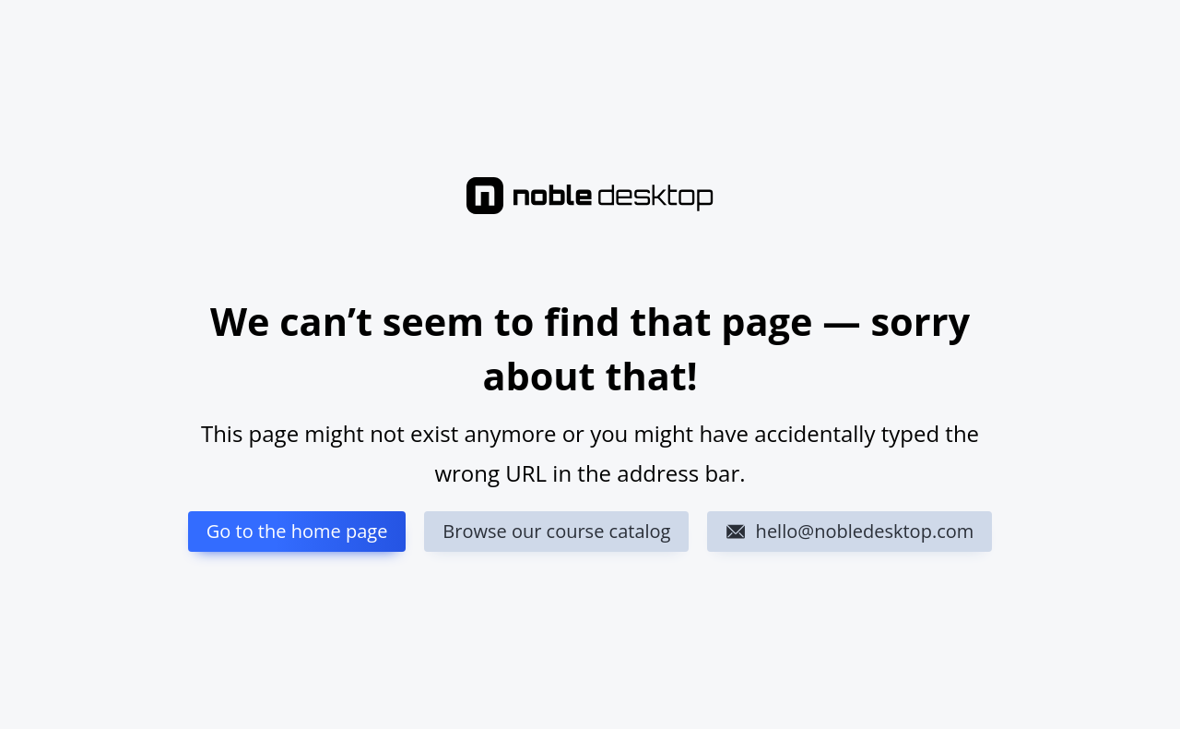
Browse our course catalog (556, 531)
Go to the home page (297, 531)
